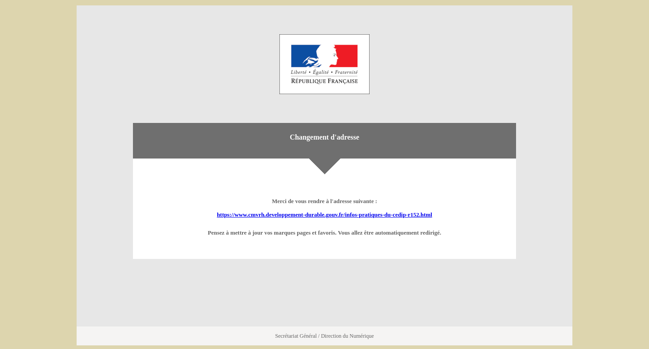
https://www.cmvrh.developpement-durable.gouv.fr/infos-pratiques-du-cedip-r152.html (324, 215)
